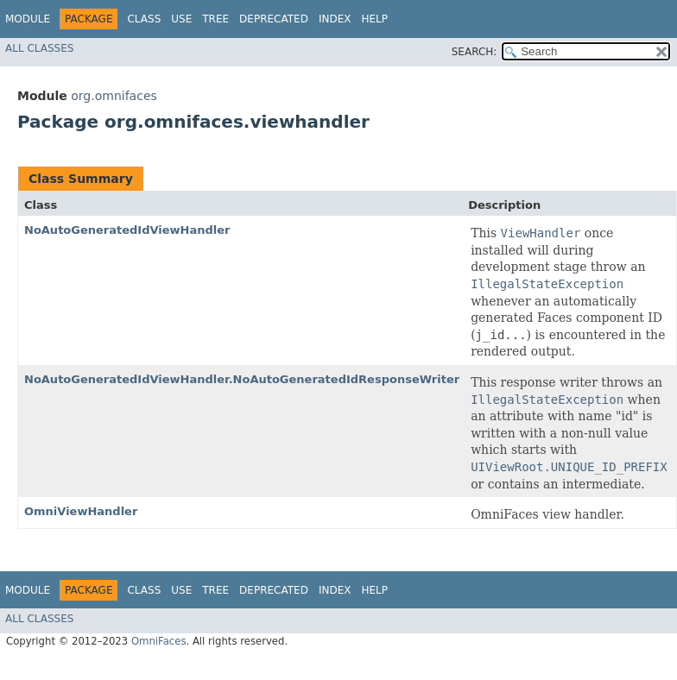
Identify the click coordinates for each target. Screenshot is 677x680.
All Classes (39, 48)
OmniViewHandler (80, 511)
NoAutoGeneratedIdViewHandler (127, 230)
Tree (215, 19)
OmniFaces (159, 641)
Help (374, 19)
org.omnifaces (114, 96)
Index (335, 19)
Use (181, 19)
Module (27, 19)
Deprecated (273, 19)
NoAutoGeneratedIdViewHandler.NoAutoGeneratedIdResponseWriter (241, 379)
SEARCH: (474, 52)
